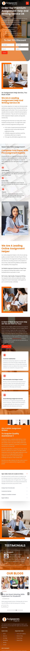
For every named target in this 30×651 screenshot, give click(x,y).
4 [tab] (11, 610)
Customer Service (6, 491)
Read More (14, 606)
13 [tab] (22, 610)
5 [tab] (12, 610)
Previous (2, 593)
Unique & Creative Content (9, 494)
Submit (4, 52)
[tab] (15, 474)
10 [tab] (18, 610)
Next (28, 593)
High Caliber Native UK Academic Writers (12, 474)
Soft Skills (13, 591)
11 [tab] (19, 610)
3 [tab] (10, 610)
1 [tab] (7, 610)
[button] (6, 346)
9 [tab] (17, 610)
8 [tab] (16, 610)
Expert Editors (5, 498)
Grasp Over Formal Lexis (8, 488)
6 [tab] (13, 610)
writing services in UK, (16, 338)
